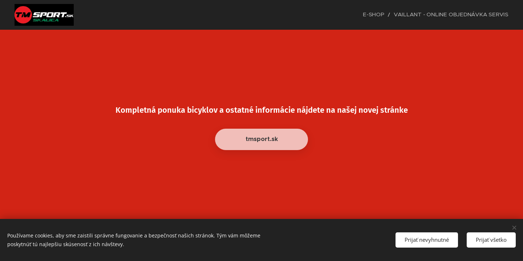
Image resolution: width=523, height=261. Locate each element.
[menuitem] (393, 15)
